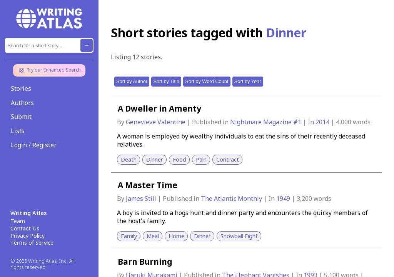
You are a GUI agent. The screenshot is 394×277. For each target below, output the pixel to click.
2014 (323, 122)
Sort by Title (166, 81)
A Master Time (147, 185)
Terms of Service (31, 242)
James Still (142, 198)
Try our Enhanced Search (49, 70)
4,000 (343, 122)
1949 (284, 198)
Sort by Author (131, 81)
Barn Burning (145, 261)
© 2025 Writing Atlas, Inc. (39, 261)
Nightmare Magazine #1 (266, 122)
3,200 (304, 198)
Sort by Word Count (206, 81)
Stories (21, 88)
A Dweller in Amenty (159, 108)
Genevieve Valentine (156, 122)
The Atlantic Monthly (232, 198)
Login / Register (34, 145)
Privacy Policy (27, 235)
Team (17, 221)
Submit (21, 116)
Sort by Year (247, 81)
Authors (22, 102)
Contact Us (24, 228)
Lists (18, 131)
